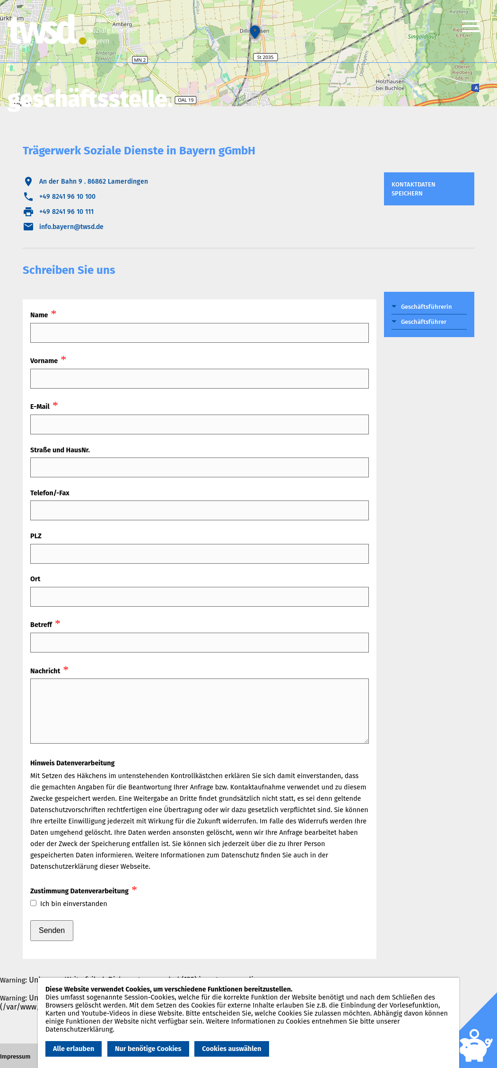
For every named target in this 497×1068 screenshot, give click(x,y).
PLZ (36, 536)
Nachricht (45, 671)
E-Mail (40, 407)
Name (39, 315)
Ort (35, 579)
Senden (52, 930)
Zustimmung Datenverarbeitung (79, 891)
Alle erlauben (73, 1049)
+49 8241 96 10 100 (67, 197)
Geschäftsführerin (426, 306)
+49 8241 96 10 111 (66, 212)
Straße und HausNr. (60, 450)
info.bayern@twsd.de (71, 227)
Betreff (41, 625)
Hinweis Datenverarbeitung (72, 763)
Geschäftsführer (423, 321)
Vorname (44, 361)
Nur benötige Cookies (148, 1049)
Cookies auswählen (231, 1049)
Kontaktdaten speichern (414, 189)
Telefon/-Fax (50, 493)
